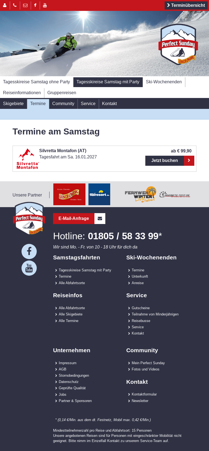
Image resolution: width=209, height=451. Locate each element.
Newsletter (140, 400)
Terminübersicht (185, 5)
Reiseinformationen (22, 92)
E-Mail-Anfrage (82, 218)
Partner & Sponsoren (75, 400)
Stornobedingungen (74, 375)
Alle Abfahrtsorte (72, 283)
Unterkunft (140, 276)
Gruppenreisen (61, 92)
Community (63, 103)
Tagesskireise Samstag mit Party (107, 81)
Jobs (62, 394)
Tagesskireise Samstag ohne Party (36, 81)
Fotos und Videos (145, 369)
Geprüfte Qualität (72, 388)
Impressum (67, 363)
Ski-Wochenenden (164, 81)
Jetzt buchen (164, 160)
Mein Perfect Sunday (148, 363)
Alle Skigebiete (70, 314)
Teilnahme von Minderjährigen (155, 314)
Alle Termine (68, 320)
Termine (38, 103)
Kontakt (109, 103)
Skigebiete (13, 103)
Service (88, 103)
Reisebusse (141, 320)
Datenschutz (69, 381)
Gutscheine (141, 308)
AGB (62, 369)
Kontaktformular (144, 394)
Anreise (138, 283)
